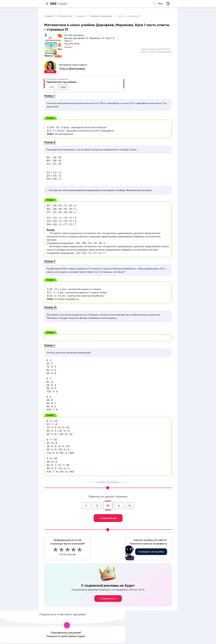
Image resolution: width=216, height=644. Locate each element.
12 (97, 505)
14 (119, 505)
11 (86, 505)
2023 (63, 87)
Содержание (108, 518)
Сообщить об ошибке (151, 551)
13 (107, 505)
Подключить (108, 598)
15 (129, 505)
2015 (51, 87)
